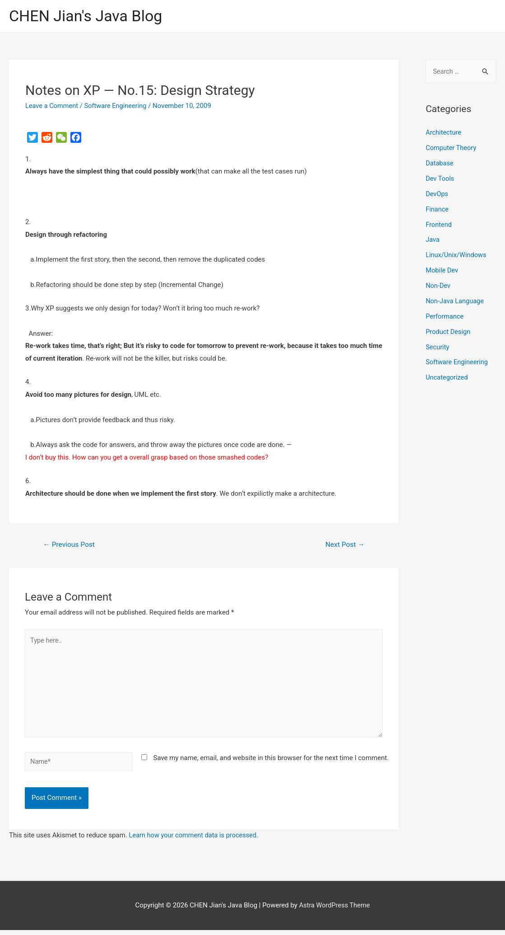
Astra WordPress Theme (334, 910)
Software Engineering (118, 106)
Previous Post (70, 545)
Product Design (449, 331)
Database (440, 164)
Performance (445, 316)
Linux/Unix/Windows (457, 255)
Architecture (444, 133)
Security (438, 347)
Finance (437, 209)
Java (433, 240)
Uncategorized (447, 377)
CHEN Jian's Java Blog (88, 16)
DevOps (437, 194)
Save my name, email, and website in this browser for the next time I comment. (271, 762)
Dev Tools (440, 179)
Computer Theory (452, 148)
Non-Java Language (456, 301)
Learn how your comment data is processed (194, 840)
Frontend (439, 225)
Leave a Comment (52, 106)
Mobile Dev (442, 270)
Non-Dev (438, 286)
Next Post (344, 545)
